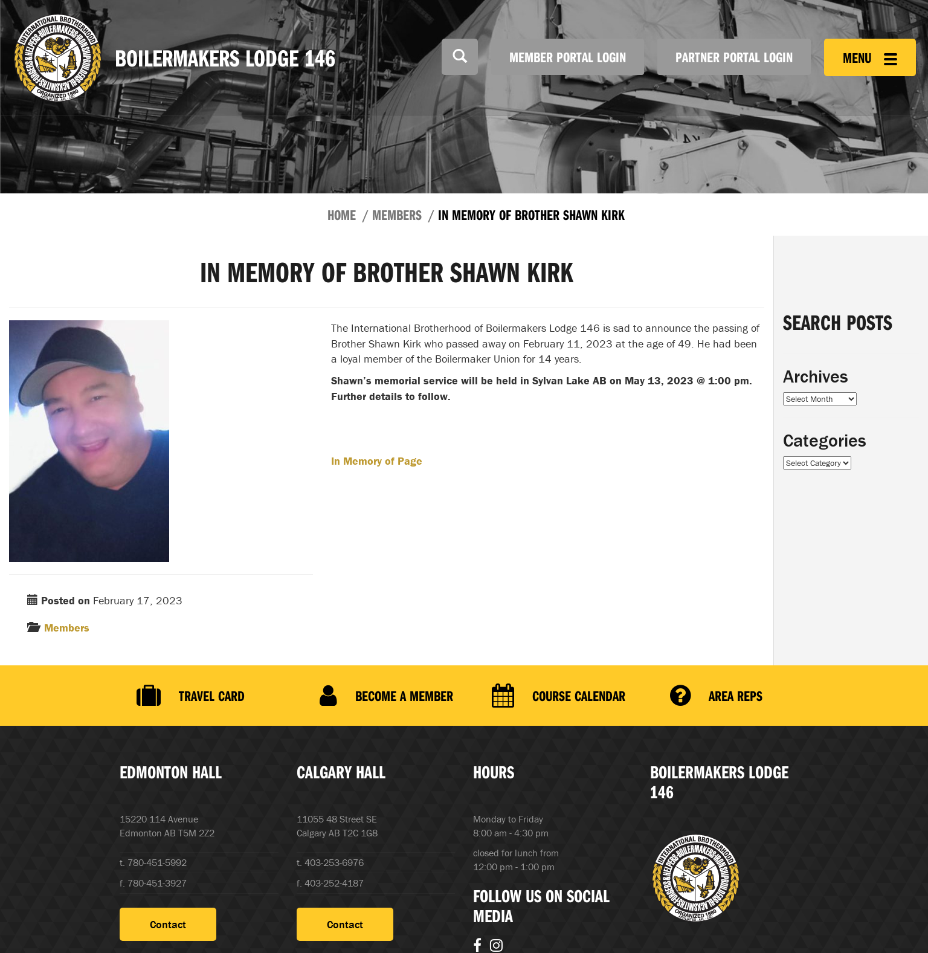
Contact (168, 924)
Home (341, 214)
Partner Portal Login (734, 57)
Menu (870, 57)
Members (397, 214)
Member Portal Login (567, 57)
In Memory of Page (376, 461)
